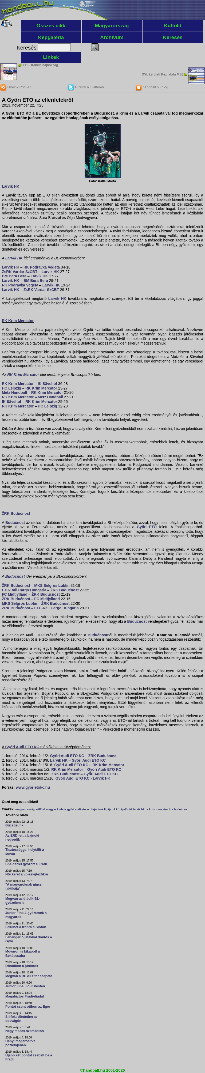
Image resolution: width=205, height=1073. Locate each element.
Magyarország (112, 25)
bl (113, 809)
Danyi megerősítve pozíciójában (20, 1043)
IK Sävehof (47, 383)
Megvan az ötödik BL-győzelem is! (22, 901)
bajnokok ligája (101, 809)
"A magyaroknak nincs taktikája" (23, 886)
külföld (40, 809)
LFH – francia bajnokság (39, 65)
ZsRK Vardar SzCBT (19, 272)
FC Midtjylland (14, 594)
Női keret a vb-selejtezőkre (26, 874)
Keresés (173, 37)
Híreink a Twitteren (86, 87)
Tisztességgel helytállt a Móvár (24, 852)
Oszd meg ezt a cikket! (20, 802)
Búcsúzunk (14, 825)
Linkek (51, 57)
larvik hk (138, 809)
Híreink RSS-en (15, 87)
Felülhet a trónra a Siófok (25, 927)
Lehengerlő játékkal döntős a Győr (28, 939)
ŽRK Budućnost (16, 513)
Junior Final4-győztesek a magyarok (26, 915)
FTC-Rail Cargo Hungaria (24, 590)
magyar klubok (56, 809)
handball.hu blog (151, 87)
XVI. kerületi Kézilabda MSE (163, 74)
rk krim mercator (156, 809)
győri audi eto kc (78, 809)
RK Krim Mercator (18, 321)
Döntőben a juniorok (21, 966)
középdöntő (124, 809)
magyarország (25, 809)
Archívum (111, 37)
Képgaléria (51, 37)
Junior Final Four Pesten (25, 986)
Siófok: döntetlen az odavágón (21, 1019)
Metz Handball (14, 392)
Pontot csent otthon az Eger (27, 1006)
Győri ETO (147, 527)
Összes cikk (51, 25)
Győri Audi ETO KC (22, 747)
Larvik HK (10, 186)
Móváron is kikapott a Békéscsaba (22, 953)
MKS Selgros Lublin (51, 585)
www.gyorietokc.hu (33, 787)
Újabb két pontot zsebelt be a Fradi (28, 1057)
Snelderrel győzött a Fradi (26, 864)
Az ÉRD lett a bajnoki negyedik (22, 837)
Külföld (172, 25)
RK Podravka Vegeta (41, 267)
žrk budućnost (178, 809)
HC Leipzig (11, 388)
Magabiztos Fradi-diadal (24, 996)
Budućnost (15, 522)
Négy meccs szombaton (24, 1031)
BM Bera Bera (14, 276)
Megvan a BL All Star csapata (28, 976)
